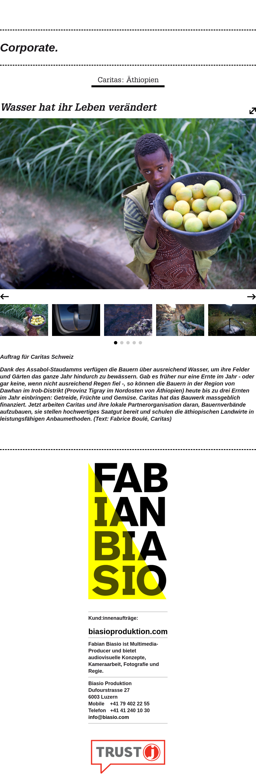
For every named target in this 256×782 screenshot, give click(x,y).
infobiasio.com (108, 717)
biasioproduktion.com (128, 631)
